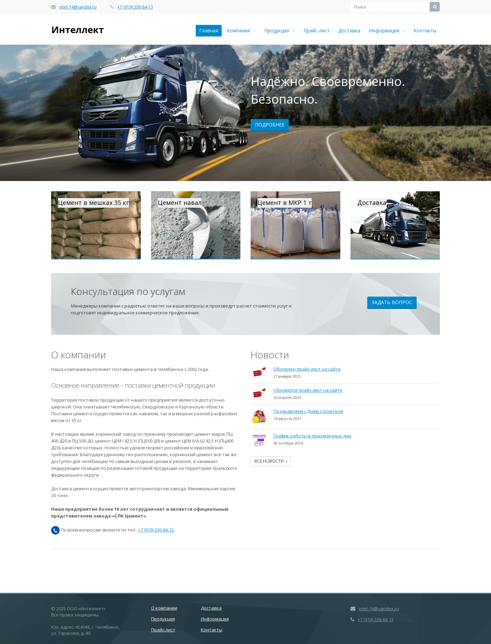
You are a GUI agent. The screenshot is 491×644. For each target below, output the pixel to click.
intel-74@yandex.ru (77, 7)
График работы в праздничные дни (312, 436)
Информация (387, 30)
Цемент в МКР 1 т (284, 202)
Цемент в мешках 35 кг (93, 202)
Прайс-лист (316, 30)
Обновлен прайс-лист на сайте (307, 369)
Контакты (425, 30)
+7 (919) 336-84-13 (135, 7)
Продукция (279, 30)
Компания (241, 30)
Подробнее (269, 124)
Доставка (349, 30)
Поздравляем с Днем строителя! (308, 411)
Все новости (270, 461)
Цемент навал (180, 202)
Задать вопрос (392, 302)
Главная (208, 30)
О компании (164, 608)
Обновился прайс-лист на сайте (307, 390)
